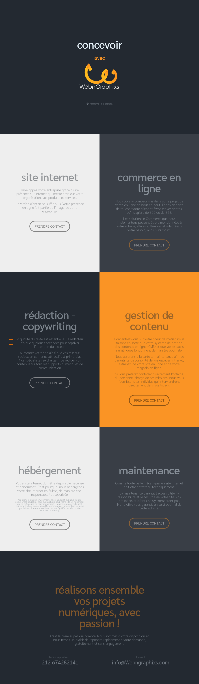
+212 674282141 (58, 669)
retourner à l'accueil (100, 110)
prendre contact (50, 233)
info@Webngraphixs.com (140, 669)
